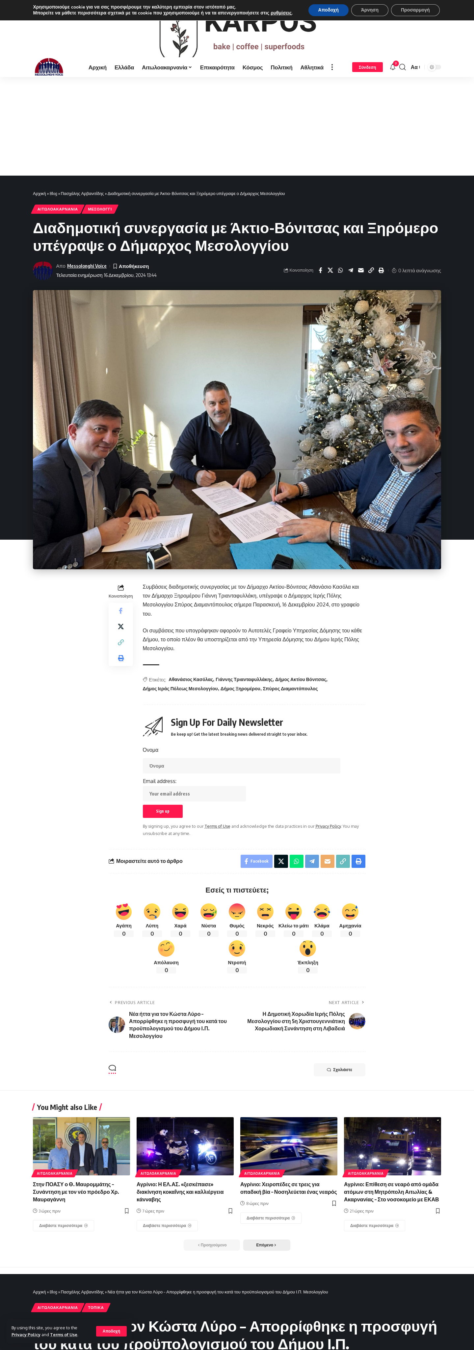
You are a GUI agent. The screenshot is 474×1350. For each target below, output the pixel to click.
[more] (332, 77)
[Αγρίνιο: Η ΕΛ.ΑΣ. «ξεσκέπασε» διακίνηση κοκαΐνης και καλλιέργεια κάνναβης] (167, 1235)
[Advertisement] (237, 136)
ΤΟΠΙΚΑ (96, 1317)
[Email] (361, 280)
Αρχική (39, 203)
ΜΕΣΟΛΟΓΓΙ (100, 218)
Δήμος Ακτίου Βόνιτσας (300, 689)
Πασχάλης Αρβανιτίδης (82, 203)
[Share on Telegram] (351, 280)
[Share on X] (330, 280)
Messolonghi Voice (87, 276)
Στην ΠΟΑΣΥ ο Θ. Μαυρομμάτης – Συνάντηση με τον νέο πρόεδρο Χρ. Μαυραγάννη (76, 1202)
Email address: (194, 799)
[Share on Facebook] (320, 280)
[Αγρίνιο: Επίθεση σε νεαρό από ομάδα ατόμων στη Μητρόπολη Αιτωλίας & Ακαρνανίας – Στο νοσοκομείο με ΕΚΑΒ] (374, 1235)
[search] (402, 77)
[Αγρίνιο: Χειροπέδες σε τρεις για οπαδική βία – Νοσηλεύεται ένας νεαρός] (271, 1228)
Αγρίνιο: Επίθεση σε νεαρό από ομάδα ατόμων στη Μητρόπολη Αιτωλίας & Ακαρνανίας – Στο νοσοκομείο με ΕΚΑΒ (391, 1202)
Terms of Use (63, 1334)
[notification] (392, 77)
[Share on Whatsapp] (340, 280)
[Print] (381, 280)
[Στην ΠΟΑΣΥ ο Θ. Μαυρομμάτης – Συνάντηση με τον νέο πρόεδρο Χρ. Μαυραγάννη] (63, 1235)
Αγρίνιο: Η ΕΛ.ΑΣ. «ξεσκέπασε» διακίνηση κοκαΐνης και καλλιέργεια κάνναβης (180, 1202)
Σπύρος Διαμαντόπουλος (290, 698)
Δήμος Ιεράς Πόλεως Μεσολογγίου (180, 698)
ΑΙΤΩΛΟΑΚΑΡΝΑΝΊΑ (58, 218)
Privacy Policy (26, 1334)
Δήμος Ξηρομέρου (240, 698)
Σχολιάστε (339, 1079)
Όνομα (151, 759)
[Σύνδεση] (367, 77)
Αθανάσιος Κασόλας (191, 689)
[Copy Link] (371, 280)
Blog (53, 203)
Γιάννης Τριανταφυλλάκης (244, 689)
